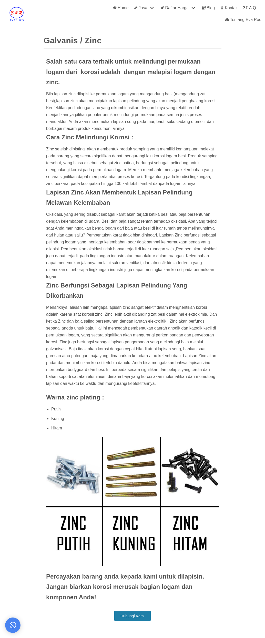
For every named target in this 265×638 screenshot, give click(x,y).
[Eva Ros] (16, 14)
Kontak (229, 8)
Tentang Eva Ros (243, 19)
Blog (208, 8)
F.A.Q (249, 8)
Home (121, 8)
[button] (132, 616)
